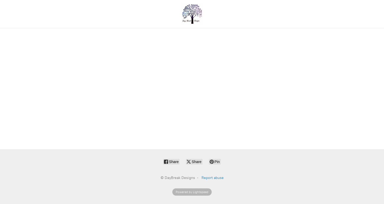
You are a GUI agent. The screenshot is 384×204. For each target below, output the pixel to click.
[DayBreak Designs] (192, 14)
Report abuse (213, 178)
